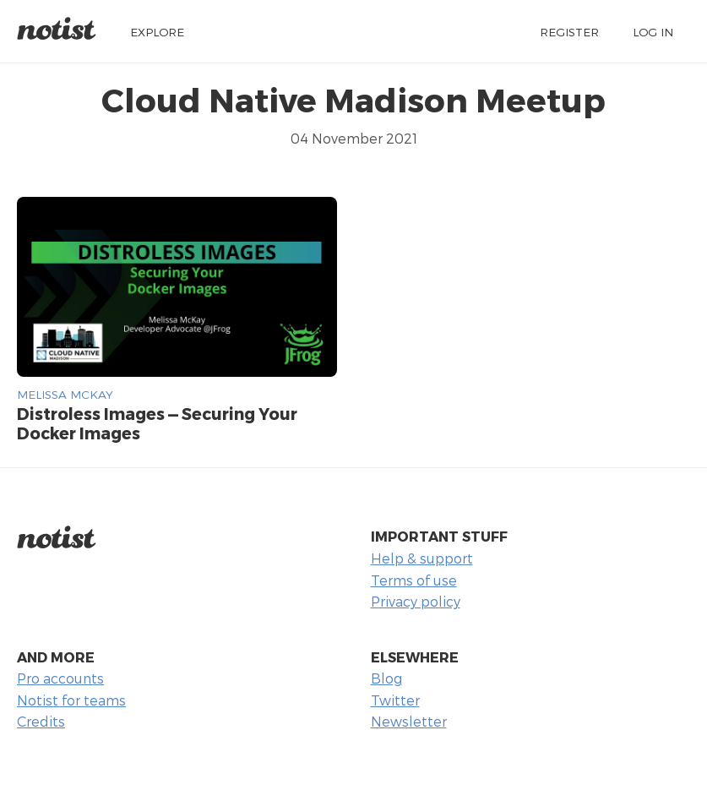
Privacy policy (415, 601)
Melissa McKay (65, 394)
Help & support (422, 558)
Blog (386, 678)
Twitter (395, 700)
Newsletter (409, 721)
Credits (41, 721)
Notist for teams (71, 700)
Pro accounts (60, 678)
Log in (653, 32)
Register (569, 32)
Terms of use (414, 580)
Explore (157, 32)
